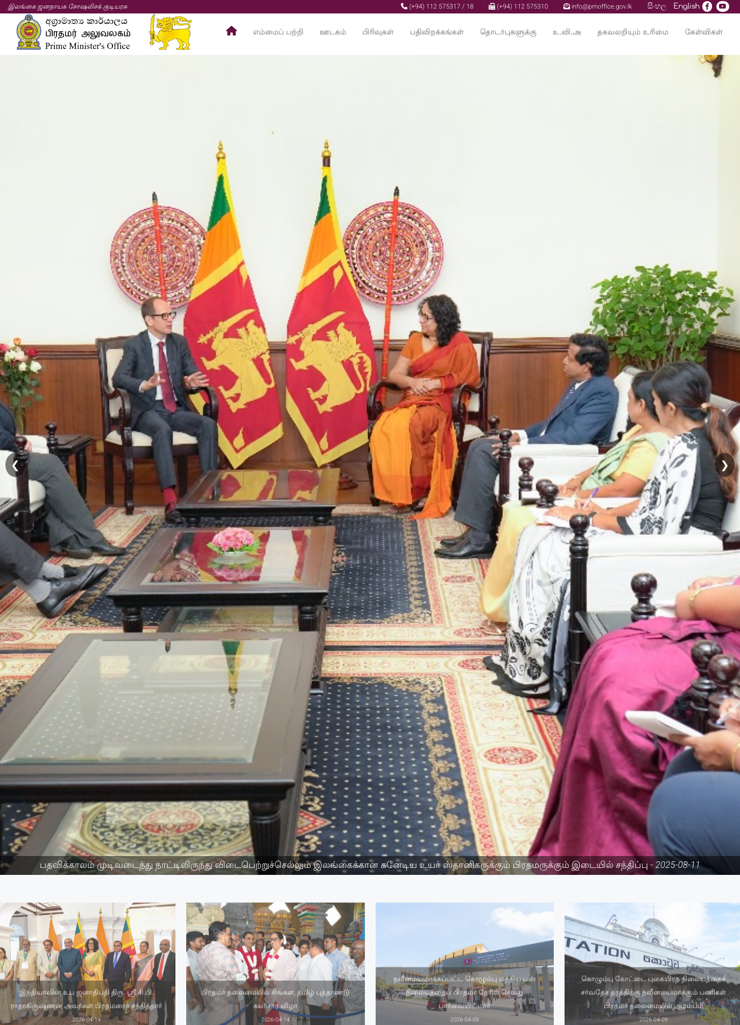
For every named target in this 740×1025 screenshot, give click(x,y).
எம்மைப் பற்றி (278, 32)
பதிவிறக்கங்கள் (437, 32)
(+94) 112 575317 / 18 (437, 6)
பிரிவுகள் (377, 32)
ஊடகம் (333, 32)
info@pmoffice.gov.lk (597, 6)
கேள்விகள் (704, 32)
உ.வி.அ (567, 32)
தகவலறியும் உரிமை (633, 32)
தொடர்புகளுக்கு (508, 32)
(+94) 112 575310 (518, 6)
